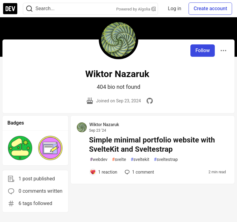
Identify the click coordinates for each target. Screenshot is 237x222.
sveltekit (140, 159)
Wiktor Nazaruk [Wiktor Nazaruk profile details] (104, 124)
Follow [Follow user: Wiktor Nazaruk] (202, 50)
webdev (98, 159)
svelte (119, 159)
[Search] (29, 8)
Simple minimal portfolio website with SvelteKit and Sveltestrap (152, 145)
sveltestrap (166, 159)
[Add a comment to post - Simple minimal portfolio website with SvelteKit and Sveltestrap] (103, 172)
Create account (210, 8)
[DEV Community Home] (10, 8)
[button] (20, 148)
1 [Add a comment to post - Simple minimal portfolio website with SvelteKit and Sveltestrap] (138, 172)
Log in (174, 8)
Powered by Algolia (136, 9)
